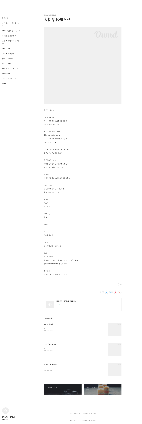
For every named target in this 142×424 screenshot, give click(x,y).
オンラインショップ (10, 69)
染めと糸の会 (48, 324)
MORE (5, 79)
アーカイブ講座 (8, 54)
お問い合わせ (7, 59)
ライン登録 (6, 64)
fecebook (6, 74)
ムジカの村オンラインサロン (11, 42)
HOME (5, 18)
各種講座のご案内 (9, 36)
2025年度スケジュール (11, 31)
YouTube (6, 48)
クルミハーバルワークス (11, 24)
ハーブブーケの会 (50, 344)
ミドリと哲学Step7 (50, 364)
